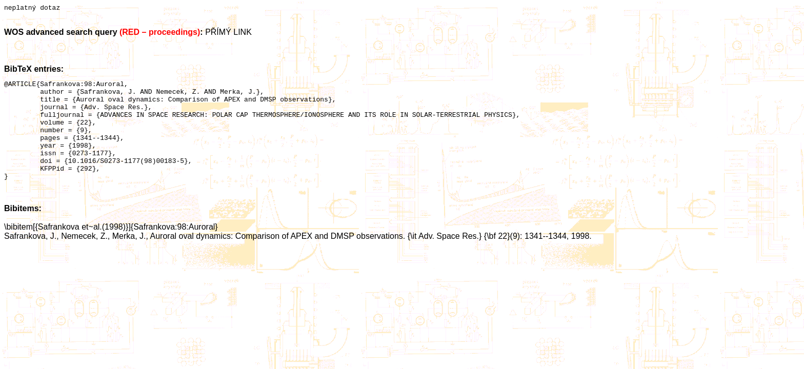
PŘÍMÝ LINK (228, 33)
